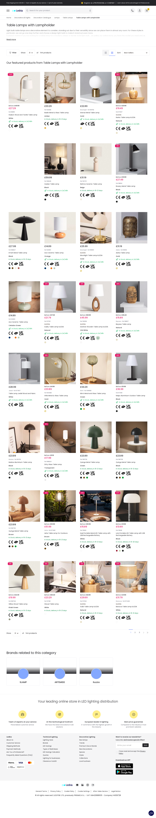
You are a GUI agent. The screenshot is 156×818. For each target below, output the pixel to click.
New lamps (83, 740)
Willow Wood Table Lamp (18, 604)
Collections (83, 758)
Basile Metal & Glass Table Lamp (56, 113)
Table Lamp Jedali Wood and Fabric (22, 393)
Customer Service (13, 743)
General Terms (41, 791)
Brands (45, 743)
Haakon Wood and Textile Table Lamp (23, 115)
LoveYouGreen (84, 761)
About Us (9, 740)
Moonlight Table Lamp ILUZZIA (91, 255)
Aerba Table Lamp (123, 253)
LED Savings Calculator (51, 752)
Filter (12, 53)
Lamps (57, 18)
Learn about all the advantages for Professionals (133, 3)
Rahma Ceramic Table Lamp (91, 184)
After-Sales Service (100, 791)
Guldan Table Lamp (51, 184)
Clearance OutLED (50, 761)
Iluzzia (96, 682)
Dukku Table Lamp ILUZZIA (54, 327)
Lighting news (48, 740)
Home (8, 18)
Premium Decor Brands (88, 746)
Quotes (46, 755)
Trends (81, 743)
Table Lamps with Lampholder (88, 18)
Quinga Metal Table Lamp (90, 462)
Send (145, 745)
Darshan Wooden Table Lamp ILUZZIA (94, 327)
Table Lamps (68, 18)
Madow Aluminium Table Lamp (20, 462)
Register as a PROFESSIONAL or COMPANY (99, 3)
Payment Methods (13, 749)
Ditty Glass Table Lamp (53, 464)
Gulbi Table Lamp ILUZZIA (89, 607)
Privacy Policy (55, 791)
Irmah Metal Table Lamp (18, 253)
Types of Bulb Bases (50, 749)
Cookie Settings (84, 791)
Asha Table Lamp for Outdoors (56, 533)
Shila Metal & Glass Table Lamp (56, 396)
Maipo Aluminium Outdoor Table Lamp (130, 396)
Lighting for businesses (51, 758)
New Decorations (85, 749)
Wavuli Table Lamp (51, 604)
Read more (11, 39)
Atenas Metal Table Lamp (89, 113)
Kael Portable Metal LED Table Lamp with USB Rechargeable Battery (95, 534)
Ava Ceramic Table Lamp (54, 253)
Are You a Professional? (15, 752)
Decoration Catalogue (42, 18)
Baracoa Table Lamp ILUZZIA (126, 607)
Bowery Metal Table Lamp (125, 186)
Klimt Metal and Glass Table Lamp (93, 393)
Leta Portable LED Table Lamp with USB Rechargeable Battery (130, 534)
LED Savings (47, 746)
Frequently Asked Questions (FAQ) (19, 755)
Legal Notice (115, 791)
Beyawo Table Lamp (123, 324)
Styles (81, 755)
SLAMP (23, 682)
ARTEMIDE (60, 682)
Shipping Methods (13, 746)
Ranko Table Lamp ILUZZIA (125, 117)
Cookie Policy (69, 791)
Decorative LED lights (22, 18)
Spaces (82, 752)
